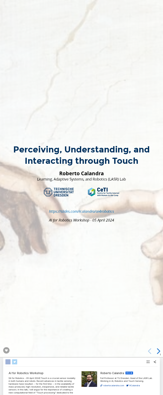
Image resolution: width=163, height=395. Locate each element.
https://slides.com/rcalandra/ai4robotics (81, 211)
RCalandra (133, 385)
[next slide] (158, 351)
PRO (128, 373)
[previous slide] (150, 351)
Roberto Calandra (112, 373)
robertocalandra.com (112, 385)
